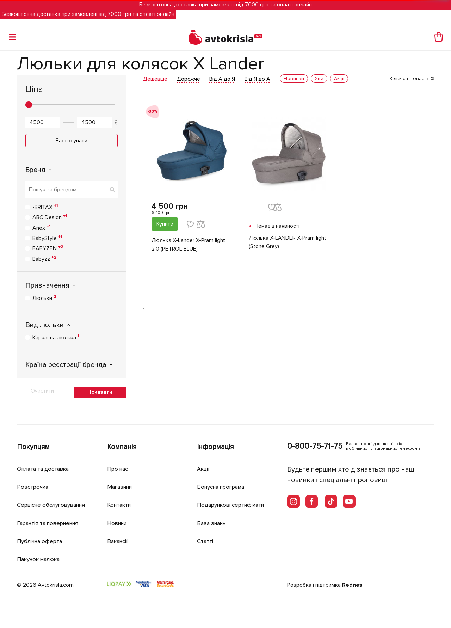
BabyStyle (47, 238)
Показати (99, 392)
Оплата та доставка (44, 469)
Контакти (120, 504)
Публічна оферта (40, 540)
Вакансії (118, 540)
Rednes (352, 583)
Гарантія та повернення (50, 522)
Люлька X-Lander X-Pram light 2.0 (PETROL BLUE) (188, 245)
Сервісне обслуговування (53, 504)
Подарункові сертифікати (232, 504)
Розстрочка (33, 487)
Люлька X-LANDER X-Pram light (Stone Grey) (288, 242)
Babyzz (44, 259)
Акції (203, 469)
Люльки (44, 298)
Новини (118, 522)
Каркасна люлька (55, 337)
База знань (213, 522)
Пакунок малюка (40, 558)
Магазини (121, 487)
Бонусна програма (223, 487)
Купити (164, 224)
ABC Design (49, 217)
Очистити (42, 391)
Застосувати (71, 140)
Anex (41, 228)
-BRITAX (45, 207)
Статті (205, 540)
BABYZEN (47, 248)
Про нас (118, 469)
